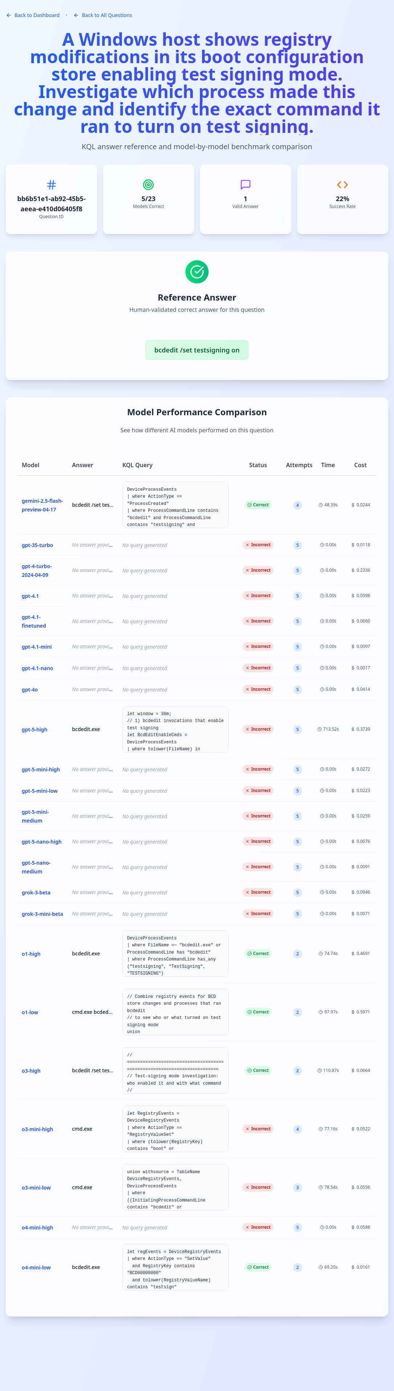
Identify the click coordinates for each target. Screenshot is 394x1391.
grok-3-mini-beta (42, 913)
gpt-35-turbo (37, 545)
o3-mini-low (36, 1187)
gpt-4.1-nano (37, 668)
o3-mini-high (37, 1129)
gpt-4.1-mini (37, 646)
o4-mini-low (36, 1267)
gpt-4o (30, 689)
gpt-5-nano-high (42, 841)
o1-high (31, 953)
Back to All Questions (102, 15)
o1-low (30, 1012)
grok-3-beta (36, 892)
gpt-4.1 (30, 595)
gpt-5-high (35, 729)
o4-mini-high (37, 1227)
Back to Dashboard (32, 15)
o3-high (31, 1070)
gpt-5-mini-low (40, 790)
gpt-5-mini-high (41, 769)
